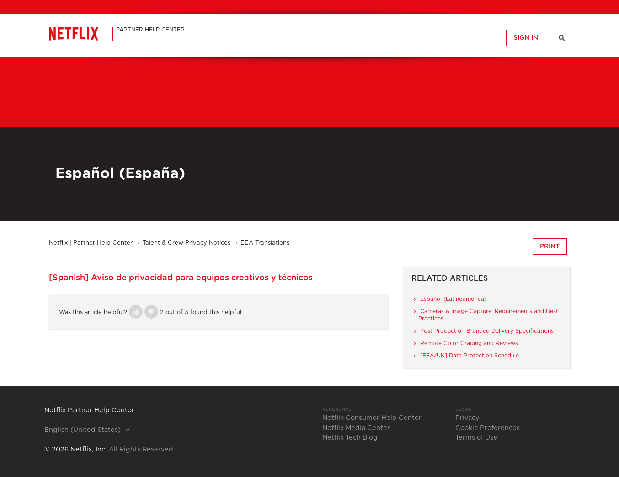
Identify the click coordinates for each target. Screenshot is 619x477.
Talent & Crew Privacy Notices (186, 243)
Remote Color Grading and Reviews (469, 343)
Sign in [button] (525, 38)
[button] (136, 312)
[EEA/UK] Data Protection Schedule (469, 355)
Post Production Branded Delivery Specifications (487, 331)
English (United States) (83, 430)
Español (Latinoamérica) (453, 299)
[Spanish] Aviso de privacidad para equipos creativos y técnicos (181, 278)
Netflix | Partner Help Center (91, 243)
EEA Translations (264, 243)
